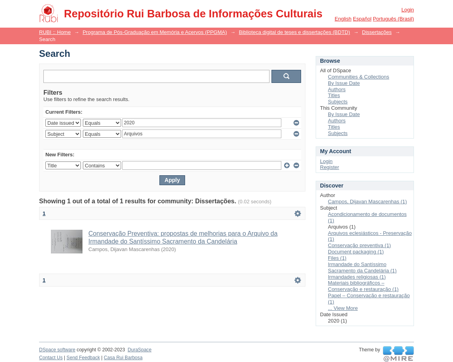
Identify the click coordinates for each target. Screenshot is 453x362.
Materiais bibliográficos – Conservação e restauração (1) (363, 286)
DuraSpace (139, 350)
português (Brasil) (393, 19)
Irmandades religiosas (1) (357, 277)
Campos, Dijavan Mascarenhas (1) (367, 201)
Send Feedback (83, 357)
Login (407, 10)
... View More (343, 308)
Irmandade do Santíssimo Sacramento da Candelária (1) (362, 267)
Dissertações (376, 32)
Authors (337, 89)
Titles (334, 95)
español (362, 19)
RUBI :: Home (55, 32)
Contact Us (51, 357)
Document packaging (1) (356, 252)
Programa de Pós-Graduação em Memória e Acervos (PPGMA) (154, 32)
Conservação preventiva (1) (359, 245)
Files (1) (337, 258)
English (343, 19)
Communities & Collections (358, 77)
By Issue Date (344, 83)
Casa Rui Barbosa (123, 357)
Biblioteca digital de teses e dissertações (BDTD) (294, 32)
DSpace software (57, 350)
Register (329, 167)
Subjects (338, 102)
